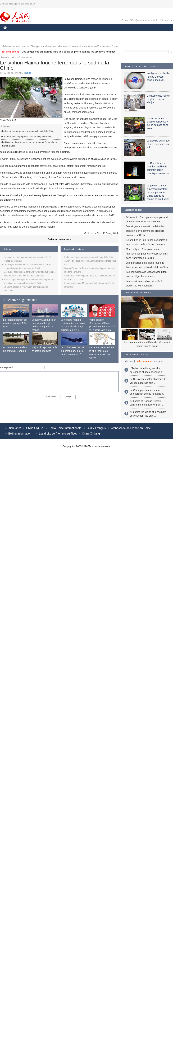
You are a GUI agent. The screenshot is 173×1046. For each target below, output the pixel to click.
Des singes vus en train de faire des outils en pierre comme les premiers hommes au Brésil (145, 230)
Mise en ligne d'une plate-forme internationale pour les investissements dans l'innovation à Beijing (147, 253)
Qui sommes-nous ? (146, 20)
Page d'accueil (7, 57)
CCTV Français (96, 428)
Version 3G (127, 20)
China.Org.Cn (34, 428)
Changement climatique (43, 46)
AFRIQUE (55, 32)
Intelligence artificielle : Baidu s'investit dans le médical (158, 76)
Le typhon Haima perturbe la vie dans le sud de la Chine (28, 131)
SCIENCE (70, 32)
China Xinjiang (91, 433)
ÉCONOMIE (24, 32)
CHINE (9, 32)
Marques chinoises (68, 46)
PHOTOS (10, 39)
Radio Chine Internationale (65, 428)
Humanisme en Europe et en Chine (99, 46)
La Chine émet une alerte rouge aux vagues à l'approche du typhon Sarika (29, 144)
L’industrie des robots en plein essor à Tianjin (158, 99)
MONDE (40, 32)
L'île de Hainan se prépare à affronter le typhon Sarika (27, 136)
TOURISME (151, 32)
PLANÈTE (123, 32)
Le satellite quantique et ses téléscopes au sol (158, 144)
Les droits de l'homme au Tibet (57, 433)
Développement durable (16, 46)
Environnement (26, 57)
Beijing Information (19, 433)
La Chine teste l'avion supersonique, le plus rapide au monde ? (72, 351)
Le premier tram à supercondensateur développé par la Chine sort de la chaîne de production (158, 192)
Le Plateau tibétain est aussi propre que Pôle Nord (15, 323)
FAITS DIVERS (104, 32)
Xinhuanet (14, 428)
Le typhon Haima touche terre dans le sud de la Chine (89, 257)
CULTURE (85, 32)
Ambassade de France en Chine (131, 428)
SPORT (137, 32)
